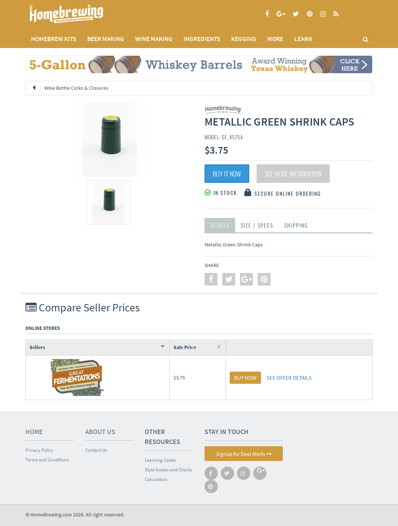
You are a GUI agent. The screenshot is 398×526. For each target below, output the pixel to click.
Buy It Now (227, 173)
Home (34, 431)
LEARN (303, 39)
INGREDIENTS (201, 39)
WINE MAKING (153, 39)
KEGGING (243, 39)
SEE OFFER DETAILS (289, 377)
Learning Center (160, 460)
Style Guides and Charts (168, 470)
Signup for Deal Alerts (244, 453)
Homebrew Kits (53, 39)
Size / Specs (257, 225)
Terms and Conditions (47, 460)
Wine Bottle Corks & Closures (76, 88)
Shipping (296, 225)
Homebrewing (77, 14)
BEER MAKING (105, 39)
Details (220, 225)
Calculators (156, 479)
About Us (100, 431)
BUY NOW (245, 377)
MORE (275, 39)
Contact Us (96, 450)
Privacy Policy (39, 450)
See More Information (293, 173)
